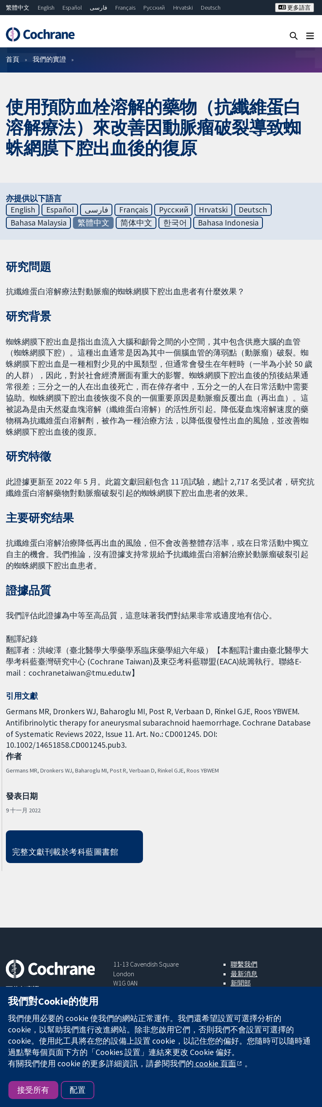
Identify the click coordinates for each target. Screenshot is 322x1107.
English (46, 7)
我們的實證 (49, 59)
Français (125, 7)
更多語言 (294, 7)
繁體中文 (17, 7)
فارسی (98, 7)
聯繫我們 (244, 964)
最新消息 (244, 974)
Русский (154, 7)
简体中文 (136, 223)
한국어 (175, 223)
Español (72, 7)
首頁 (12, 59)
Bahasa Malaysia (38, 223)
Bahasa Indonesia (228, 223)
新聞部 (241, 983)
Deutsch (211, 7)
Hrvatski (183, 7)
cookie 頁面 (215, 1063)
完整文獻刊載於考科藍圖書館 (65, 852)
